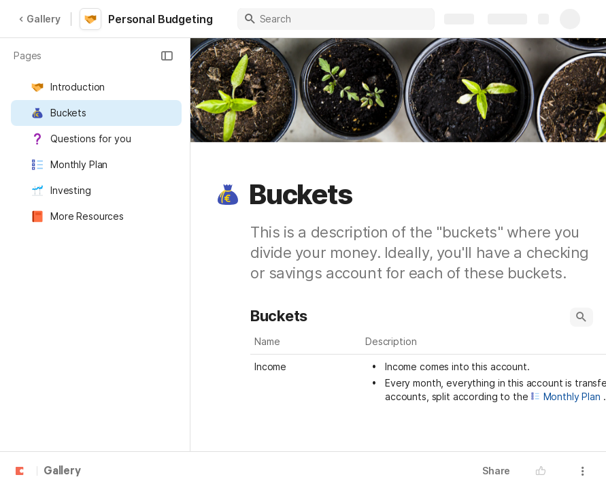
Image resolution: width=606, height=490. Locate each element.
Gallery (39, 18)
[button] (166, 55)
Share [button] (496, 470)
